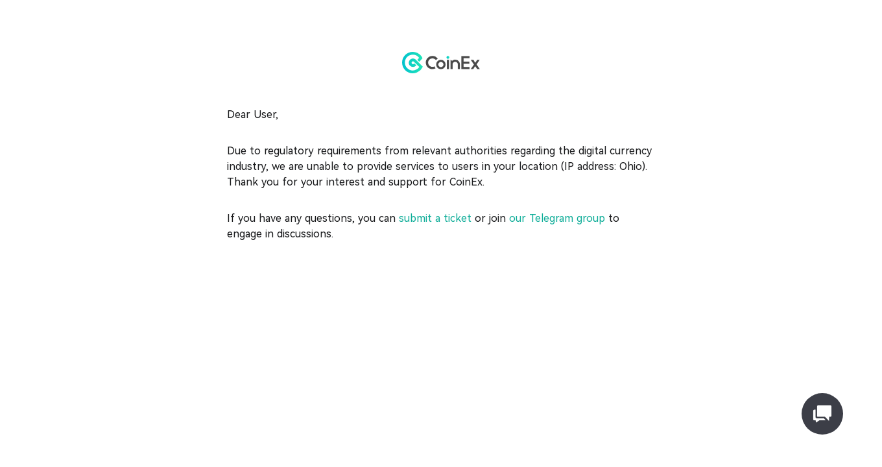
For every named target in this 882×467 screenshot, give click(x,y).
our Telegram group (555, 218)
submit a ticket (435, 218)
